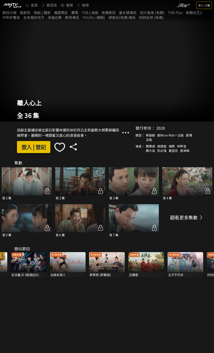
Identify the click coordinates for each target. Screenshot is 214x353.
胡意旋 (161, 146)
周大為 (150, 150)
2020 (160, 128)
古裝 (149, 139)
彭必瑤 (161, 150)
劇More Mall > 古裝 (170, 135)
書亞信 (173, 150)
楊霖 (172, 146)
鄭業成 (150, 146)
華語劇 (150, 135)
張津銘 (184, 150)
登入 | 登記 (33, 147)
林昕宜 (181, 146)
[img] (12, 5)
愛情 (189, 135)
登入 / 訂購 (204, 5)
